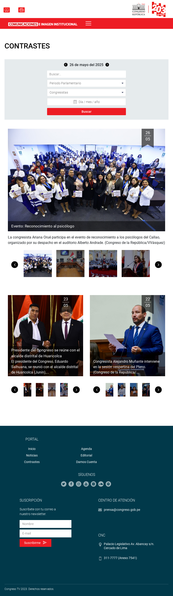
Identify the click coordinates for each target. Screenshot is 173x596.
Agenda (86, 449)
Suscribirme (35, 543)
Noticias (32, 455)
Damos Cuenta (86, 462)
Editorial (86, 455)
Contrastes (32, 462)
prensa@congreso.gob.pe (122, 509)
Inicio (32, 449)
